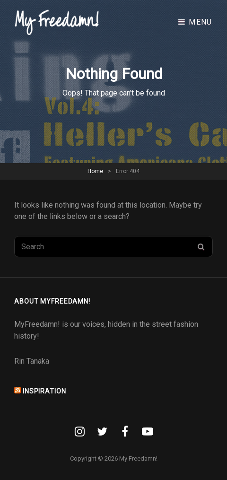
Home (95, 171)
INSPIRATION (44, 391)
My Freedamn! (138, 458)
